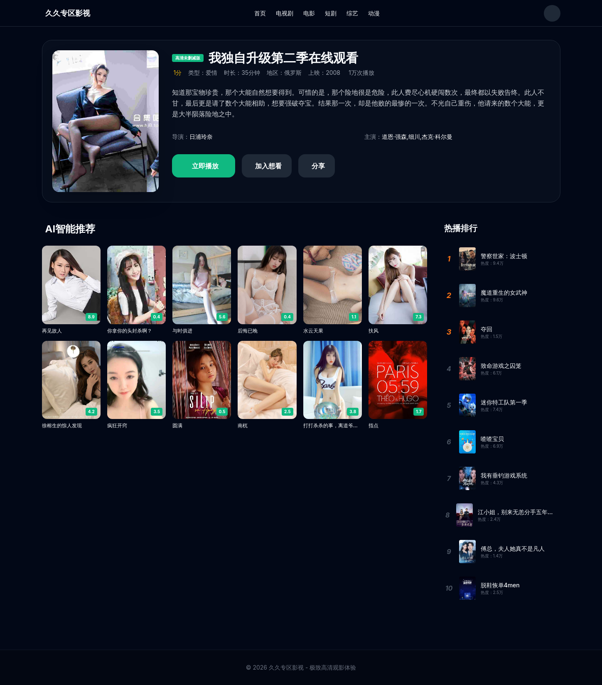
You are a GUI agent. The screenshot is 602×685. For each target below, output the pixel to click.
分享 (318, 166)
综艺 (352, 13)
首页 (260, 13)
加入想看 (268, 166)
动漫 (374, 13)
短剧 (331, 13)
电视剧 (284, 13)
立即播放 (205, 166)
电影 (309, 13)
